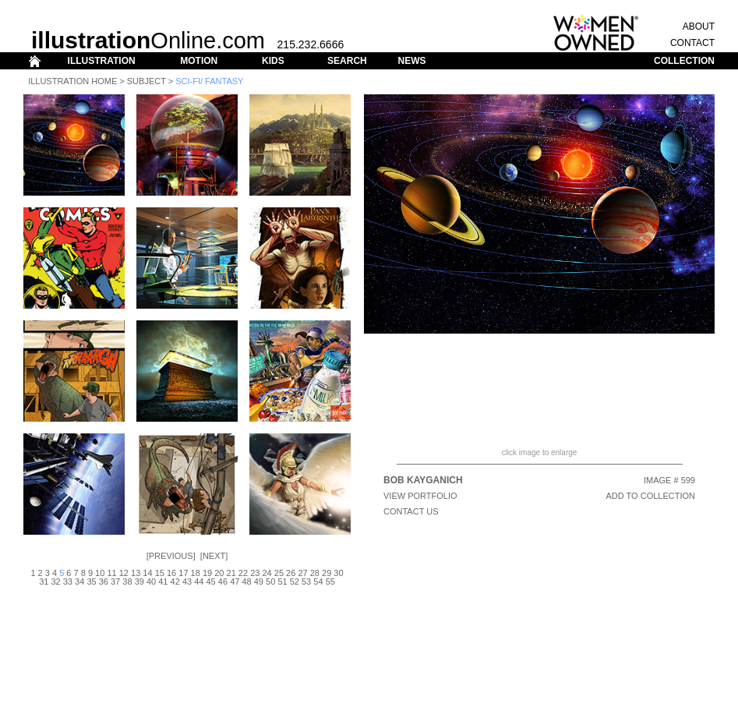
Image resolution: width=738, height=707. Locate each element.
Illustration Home (72, 81)
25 (279, 573)
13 (135, 573)
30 (338, 573)
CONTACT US (411, 511)
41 (163, 581)
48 (246, 581)
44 (198, 581)
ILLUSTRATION (102, 60)
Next (214, 555)
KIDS (273, 60)
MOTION (198, 60)
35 (91, 581)
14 (147, 573)
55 (330, 581)
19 (207, 573)
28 (315, 573)
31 (43, 581)
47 (234, 581)
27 (302, 573)
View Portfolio (420, 495)
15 (159, 573)
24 (266, 573)
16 (171, 573)
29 (326, 573)
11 (111, 573)
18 (195, 573)
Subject (146, 81)
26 (290, 573)
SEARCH (347, 60)
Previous (171, 555)
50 (270, 581)
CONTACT (692, 42)
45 (211, 581)
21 (231, 573)
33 (67, 581)
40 (151, 581)
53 (306, 581)
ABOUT (699, 26)
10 (99, 573)
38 (127, 581)
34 (79, 581)
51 (282, 581)
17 (183, 573)
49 (258, 581)
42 (175, 581)
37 (115, 581)
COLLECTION (684, 60)
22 (243, 573)
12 (124, 573)
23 (255, 573)
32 (55, 581)
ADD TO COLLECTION (650, 495)
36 (103, 581)
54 (318, 581)
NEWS (411, 60)
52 (294, 581)
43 (187, 581)
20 (219, 573)
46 (223, 581)
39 (139, 581)
